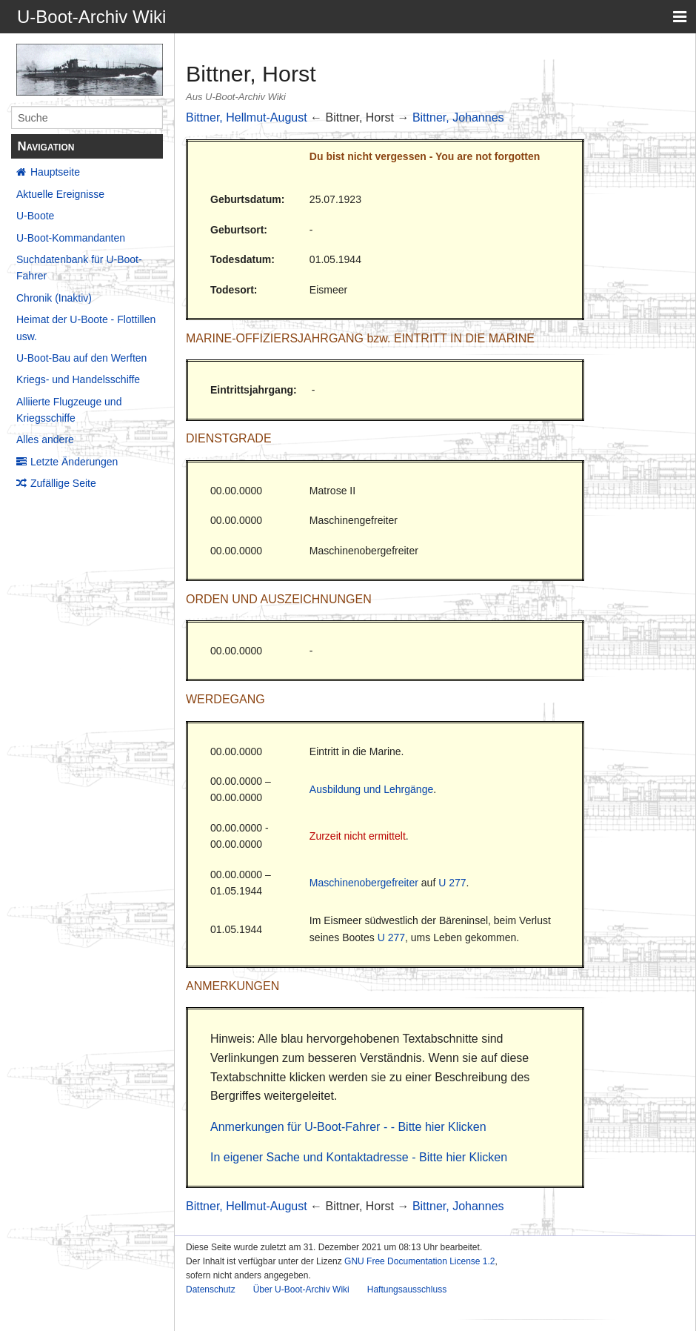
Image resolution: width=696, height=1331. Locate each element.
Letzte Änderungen (74, 462)
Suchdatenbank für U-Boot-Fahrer (79, 267)
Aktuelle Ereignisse (60, 194)
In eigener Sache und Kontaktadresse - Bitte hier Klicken (358, 1157)
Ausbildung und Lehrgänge (371, 789)
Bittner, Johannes (458, 117)
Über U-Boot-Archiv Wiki (301, 1289)
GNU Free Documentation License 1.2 (419, 1261)
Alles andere (45, 439)
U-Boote (35, 216)
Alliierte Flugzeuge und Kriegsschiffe (68, 410)
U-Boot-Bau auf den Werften (81, 358)
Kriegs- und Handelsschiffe (78, 379)
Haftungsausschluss (406, 1289)
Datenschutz (210, 1289)
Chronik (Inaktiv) (54, 298)
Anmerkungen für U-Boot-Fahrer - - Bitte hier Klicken (348, 1127)
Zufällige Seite (63, 483)
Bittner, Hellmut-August (246, 117)
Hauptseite (55, 172)
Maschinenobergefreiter (363, 883)
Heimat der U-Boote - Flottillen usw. (85, 327)
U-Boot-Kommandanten (70, 238)
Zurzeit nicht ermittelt (357, 836)
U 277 (452, 883)
